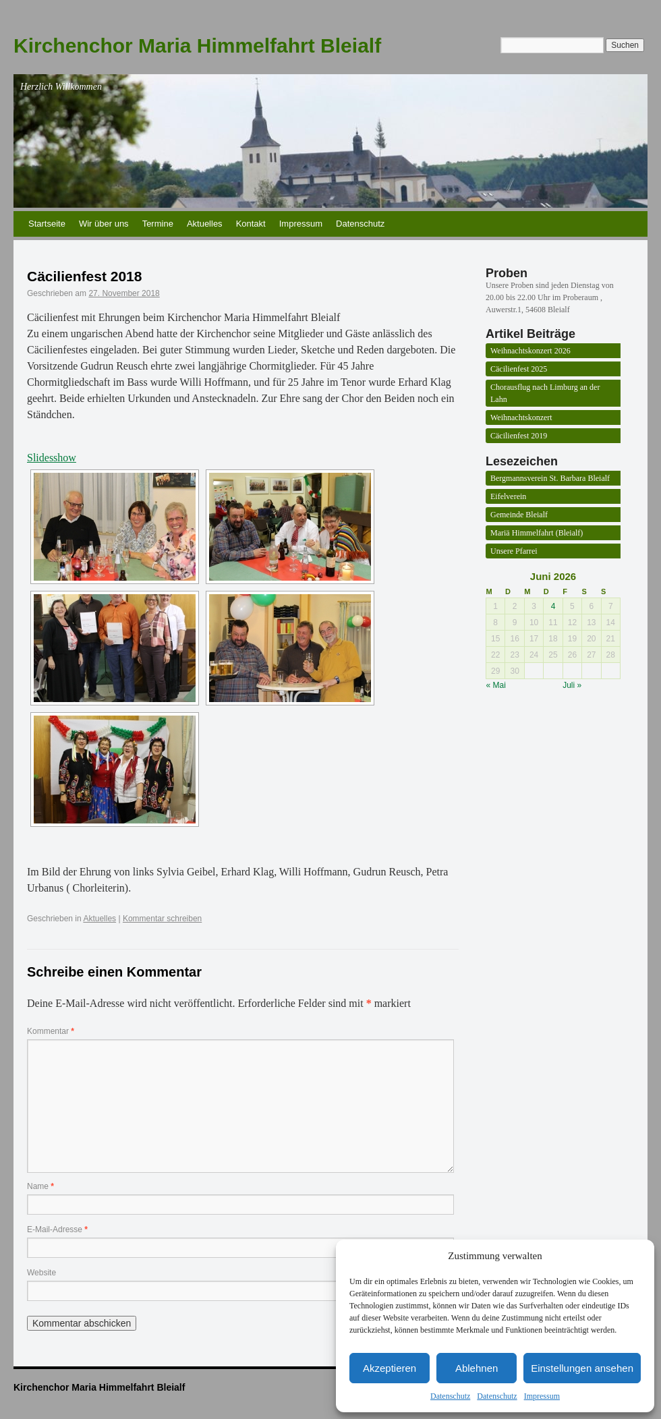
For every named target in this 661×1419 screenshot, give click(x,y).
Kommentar (50, 1031)
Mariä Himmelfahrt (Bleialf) (536, 533)
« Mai (496, 685)
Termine (157, 224)
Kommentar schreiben (162, 918)
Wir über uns (104, 224)
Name (40, 1186)
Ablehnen (476, 1368)
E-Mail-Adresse (57, 1229)
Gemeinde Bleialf (519, 514)
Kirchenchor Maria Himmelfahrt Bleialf (197, 45)
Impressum (542, 1396)
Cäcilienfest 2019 (518, 435)
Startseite (46, 224)
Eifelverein (508, 496)
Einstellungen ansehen (582, 1368)
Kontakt (251, 224)
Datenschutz (450, 1396)
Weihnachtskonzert (521, 417)
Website (41, 1272)
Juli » (572, 685)
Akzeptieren (389, 1368)
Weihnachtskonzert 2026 (530, 350)
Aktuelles (205, 224)
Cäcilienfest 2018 (84, 276)
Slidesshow (51, 457)
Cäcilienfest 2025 (518, 369)
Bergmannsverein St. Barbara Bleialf (550, 478)
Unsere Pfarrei (514, 551)
